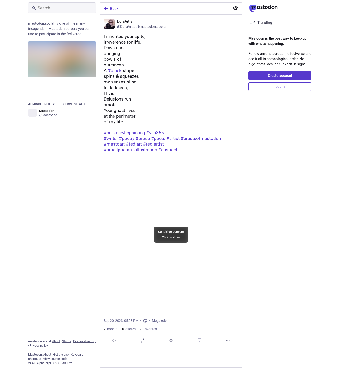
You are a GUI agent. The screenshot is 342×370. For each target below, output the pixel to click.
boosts (110, 329)
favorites (148, 329)
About (56, 341)
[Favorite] (171, 340)
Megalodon (160, 321)
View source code (55, 359)
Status (66, 341)
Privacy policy (39, 345)
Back (110, 8)
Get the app (61, 354)
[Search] (62, 7)
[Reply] (114, 340)
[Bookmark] (199, 340)
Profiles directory (84, 341)
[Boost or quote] (142, 340)
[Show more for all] (235, 8)
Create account (280, 76)
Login (280, 86)
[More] (228, 341)
